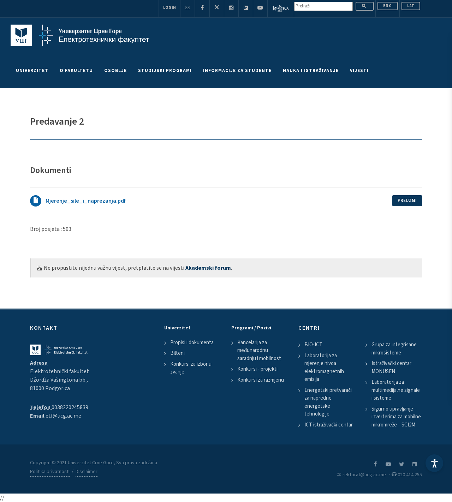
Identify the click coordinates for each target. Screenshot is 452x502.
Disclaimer (86, 471)
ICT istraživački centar (328, 425)
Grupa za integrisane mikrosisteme (394, 349)
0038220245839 (70, 407)
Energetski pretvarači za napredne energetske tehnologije (328, 402)
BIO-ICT (313, 344)
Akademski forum (208, 268)
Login (169, 8)
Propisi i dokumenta (192, 342)
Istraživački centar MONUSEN (391, 367)
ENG (387, 5)
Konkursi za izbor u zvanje (191, 368)
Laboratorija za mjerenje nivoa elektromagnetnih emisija (324, 367)
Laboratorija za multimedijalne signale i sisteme (395, 390)
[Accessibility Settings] (434, 463)
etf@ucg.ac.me (63, 416)
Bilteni (177, 353)
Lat (411, 5)
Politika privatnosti (50, 471)
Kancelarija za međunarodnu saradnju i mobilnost (259, 350)
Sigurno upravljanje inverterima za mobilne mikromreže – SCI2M (396, 417)
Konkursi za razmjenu (260, 380)
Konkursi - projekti (257, 369)
